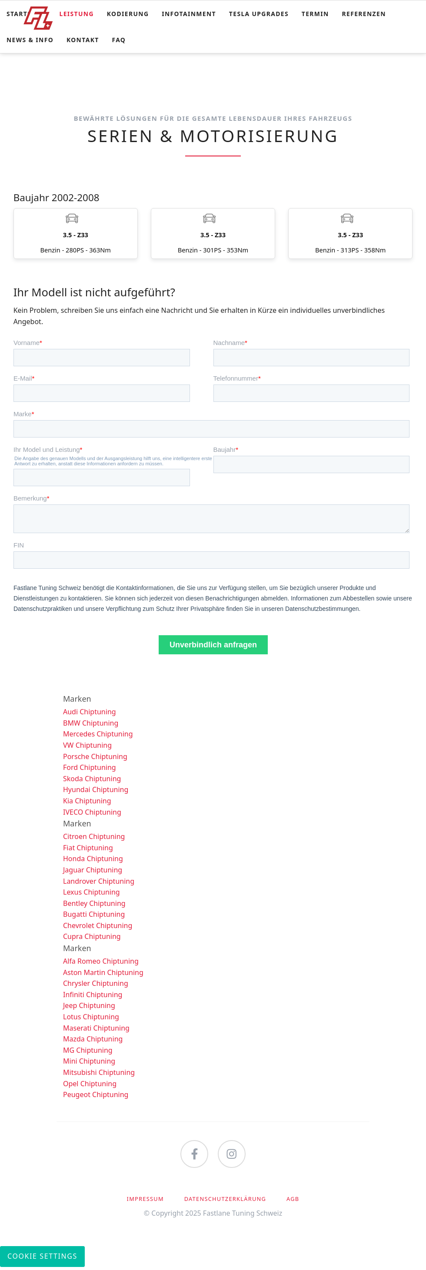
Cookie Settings (42, 1259)
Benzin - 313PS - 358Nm (350, 235)
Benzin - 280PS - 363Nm (75, 235)
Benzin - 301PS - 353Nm (213, 235)
